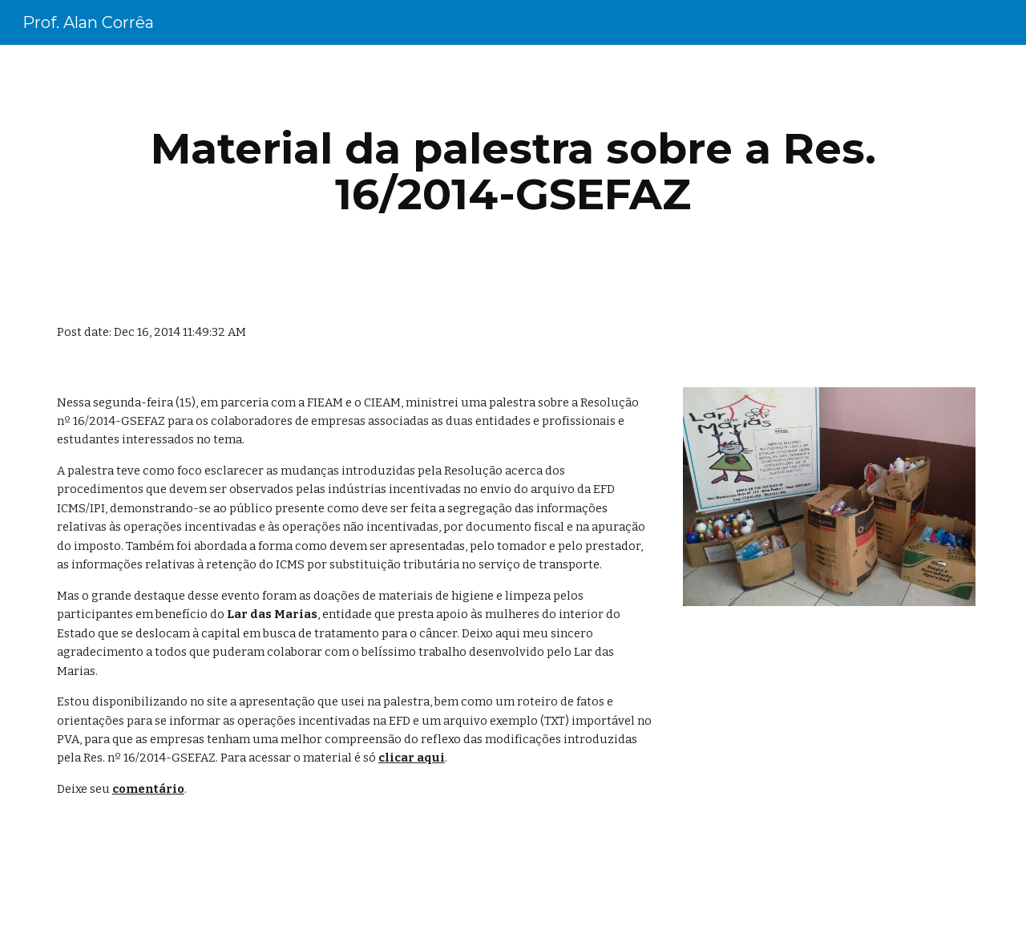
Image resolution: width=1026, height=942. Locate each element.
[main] (513, 171)
